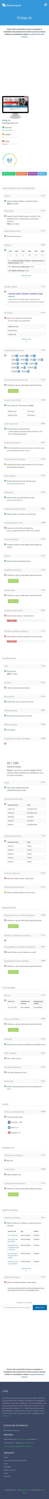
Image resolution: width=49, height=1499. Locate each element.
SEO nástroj (22, 1439)
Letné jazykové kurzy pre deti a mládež (13, 1255)
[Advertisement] (24, 66)
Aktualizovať (22, 173)
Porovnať (32, 173)
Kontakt (7, 1476)
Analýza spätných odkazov (15, 1460)
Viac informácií (13, 1235)
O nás (6, 1464)
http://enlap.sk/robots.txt (15, 500)
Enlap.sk (6, 120)
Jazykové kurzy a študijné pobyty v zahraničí (13, 1247)
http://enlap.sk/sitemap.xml (15, 484)
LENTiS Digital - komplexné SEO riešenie (17, 1446)
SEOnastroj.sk (25, 1490)
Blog (6, 1473)
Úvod (6, 1457)
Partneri (7, 1467)
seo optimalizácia (28, 1443)
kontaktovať (6, 1416)
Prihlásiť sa (13, 391)
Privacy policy (10, 1470)
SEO (21, 1408)
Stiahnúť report (9, 173)
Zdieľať (42, 173)
